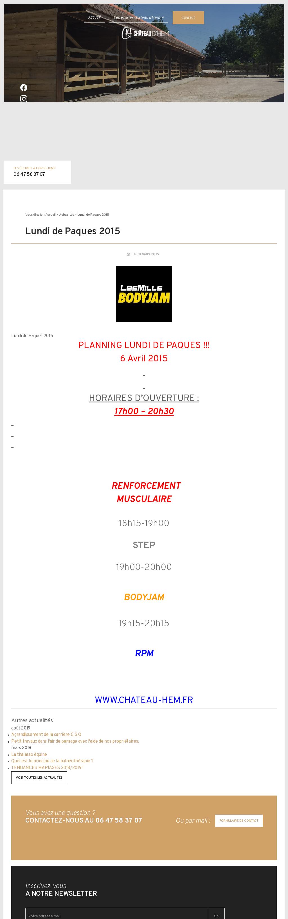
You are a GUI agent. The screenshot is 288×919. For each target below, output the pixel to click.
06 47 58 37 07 (29, 175)
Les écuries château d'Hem (137, 18)
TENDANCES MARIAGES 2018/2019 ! (47, 768)
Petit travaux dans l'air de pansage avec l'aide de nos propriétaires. (75, 741)
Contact (188, 18)
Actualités (66, 215)
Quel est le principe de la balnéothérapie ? (52, 761)
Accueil (94, 17)
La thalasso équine (29, 755)
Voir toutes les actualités (39, 778)
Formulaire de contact (238, 821)
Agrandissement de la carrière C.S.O (46, 735)
